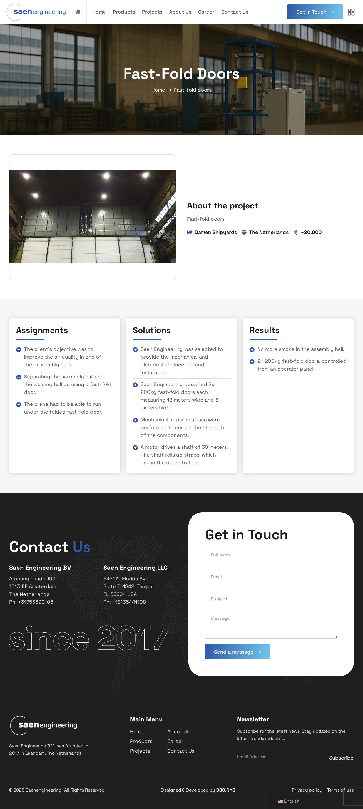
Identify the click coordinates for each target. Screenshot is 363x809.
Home (99, 12)
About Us (180, 12)
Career (206, 12)
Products (124, 12)
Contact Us (234, 12)
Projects (152, 12)
